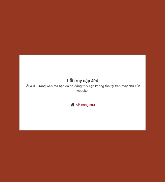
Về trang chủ (85, 105)
